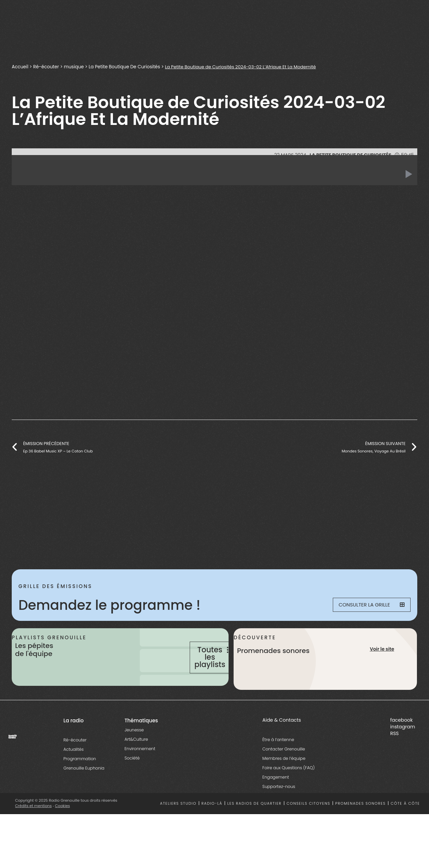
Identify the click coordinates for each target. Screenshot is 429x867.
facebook (401, 739)
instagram (402, 745)
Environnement (139, 768)
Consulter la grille (367, 605)
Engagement (275, 796)
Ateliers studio (178, 822)
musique (75, 66)
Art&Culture (136, 758)
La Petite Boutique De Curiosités (126, 66)
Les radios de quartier (254, 822)
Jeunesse (133, 749)
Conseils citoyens (308, 822)
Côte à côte (405, 822)
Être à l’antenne (278, 759)
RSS (394, 752)
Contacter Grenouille (283, 768)
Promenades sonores (360, 822)
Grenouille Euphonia (83, 787)
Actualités (73, 768)
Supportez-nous (278, 805)
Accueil (20, 66)
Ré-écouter (47, 66)
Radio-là (212, 822)
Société (131, 777)
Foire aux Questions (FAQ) (288, 787)
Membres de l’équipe (283, 777)
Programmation (79, 778)
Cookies (62, 824)
